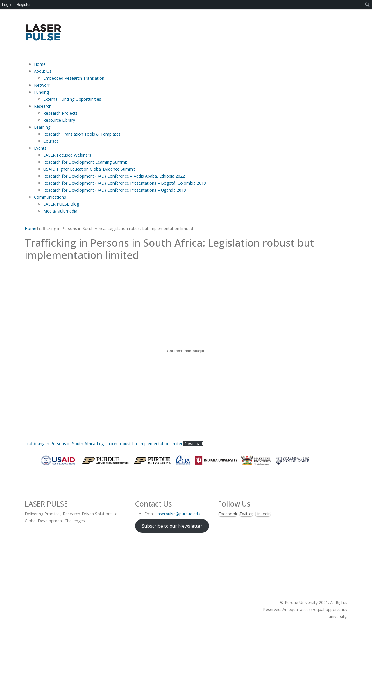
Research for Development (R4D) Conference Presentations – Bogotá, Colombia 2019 (124, 183)
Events (40, 148)
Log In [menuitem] (7, 4)
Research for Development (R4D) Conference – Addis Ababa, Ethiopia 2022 (114, 176)
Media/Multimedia (60, 211)
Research (42, 106)
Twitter (246, 513)
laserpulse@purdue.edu (178, 513)
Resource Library (59, 120)
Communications (50, 197)
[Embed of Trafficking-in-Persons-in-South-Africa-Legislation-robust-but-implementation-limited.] (186, 350)
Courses (51, 141)
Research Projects (60, 113)
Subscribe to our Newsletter (172, 526)
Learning (42, 127)
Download (193, 443)
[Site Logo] (43, 32)
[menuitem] (367, 4)
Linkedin (263, 513)
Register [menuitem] (24, 4)
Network (42, 85)
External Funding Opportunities (72, 99)
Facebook (228, 513)
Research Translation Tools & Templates (82, 134)
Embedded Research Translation (73, 78)
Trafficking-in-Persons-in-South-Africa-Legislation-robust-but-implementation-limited (104, 443)
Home (40, 64)
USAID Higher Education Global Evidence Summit (89, 169)
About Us (42, 71)
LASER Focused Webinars (67, 155)
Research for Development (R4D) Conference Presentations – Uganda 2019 (114, 190)
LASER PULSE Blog (61, 204)
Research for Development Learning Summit (85, 162)
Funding (41, 92)
